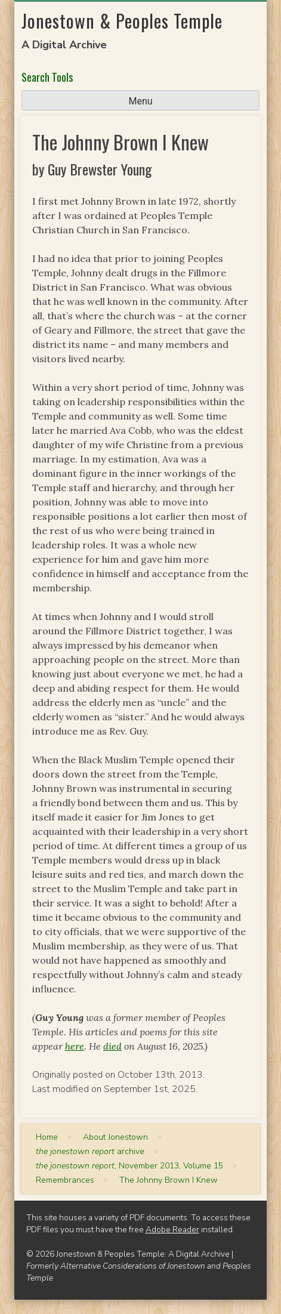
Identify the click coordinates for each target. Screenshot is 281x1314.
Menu (140, 101)
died (112, 1046)
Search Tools (47, 77)
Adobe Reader (172, 1229)
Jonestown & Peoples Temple (122, 20)
